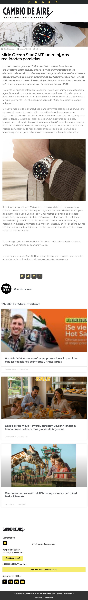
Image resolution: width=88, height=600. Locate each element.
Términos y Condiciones (44, 597)
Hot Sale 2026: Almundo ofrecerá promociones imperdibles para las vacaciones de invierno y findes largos (41, 360)
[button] (75, 13)
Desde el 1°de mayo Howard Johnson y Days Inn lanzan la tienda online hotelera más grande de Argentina (40, 427)
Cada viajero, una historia (12, 552)
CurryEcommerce (67, 593)
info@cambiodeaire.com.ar (44, 544)
